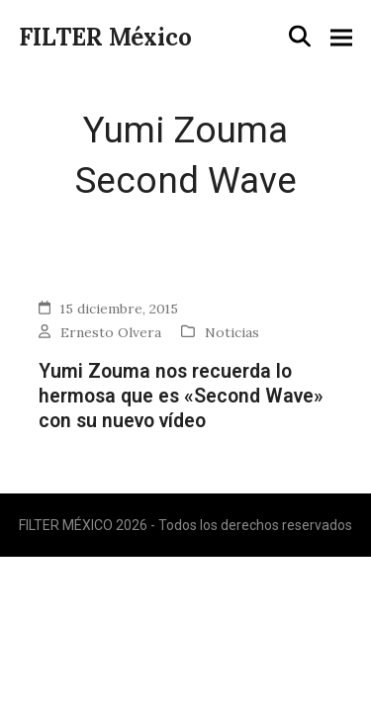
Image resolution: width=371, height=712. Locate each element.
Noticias (232, 332)
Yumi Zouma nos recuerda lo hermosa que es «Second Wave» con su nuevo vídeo (181, 396)
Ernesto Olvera (110, 332)
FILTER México (105, 37)
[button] (300, 36)
